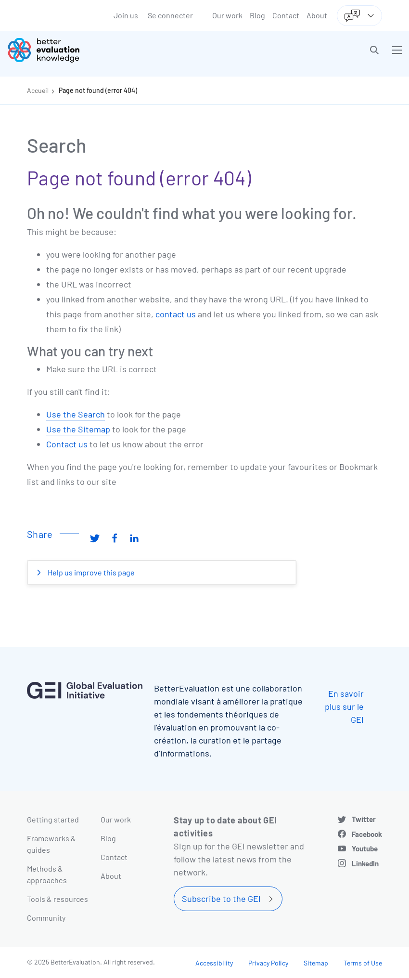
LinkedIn (365, 863)
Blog (257, 15)
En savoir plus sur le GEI (344, 706)
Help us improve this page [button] (90, 572)
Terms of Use (363, 963)
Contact (285, 15)
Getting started (53, 819)
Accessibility (214, 963)
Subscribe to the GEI (221, 898)
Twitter (364, 819)
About (317, 15)
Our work (227, 15)
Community (46, 917)
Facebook (367, 834)
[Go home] (109, 50)
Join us (126, 15)
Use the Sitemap (78, 429)
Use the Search (75, 414)
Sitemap (316, 963)
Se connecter (170, 15)
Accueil (38, 90)
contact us (175, 314)
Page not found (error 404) (98, 90)
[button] (374, 50)
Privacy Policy (268, 963)
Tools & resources (57, 898)
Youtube (365, 848)
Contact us (67, 444)
